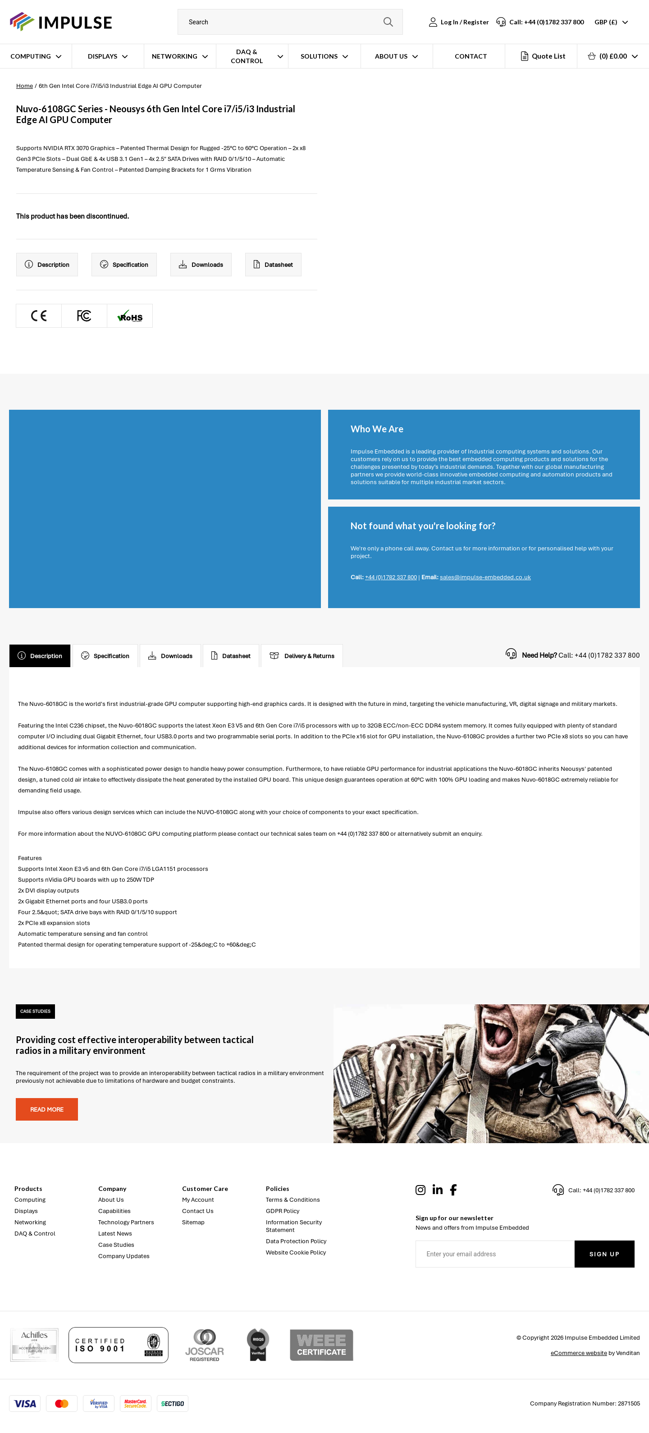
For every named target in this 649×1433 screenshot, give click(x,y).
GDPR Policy (282, 1211)
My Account (198, 1200)
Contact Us (198, 1211)
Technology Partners (126, 1222)
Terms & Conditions (293, 1200)
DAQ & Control (247, 56)
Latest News (115, 1233)
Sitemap (193, 1222)
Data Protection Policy (296, 1241)
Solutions (319, 56)
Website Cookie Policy (296, 1252)
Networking (174, 56)
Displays (102, 56)
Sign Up (605, 1254)
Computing (30, 56)
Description (47, 265)
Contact (471, 56)
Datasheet (273, 265)
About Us (391, 56)
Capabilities (114, 1211)
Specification (124, 265)
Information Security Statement (294, 1226)
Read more (47, 1109)
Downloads (201, 265)
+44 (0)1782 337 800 (391, 577)
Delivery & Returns (302, 656)
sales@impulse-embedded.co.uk (485, 577)
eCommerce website (579, 1353)
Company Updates (124, 1256)
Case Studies (116, 1245)
